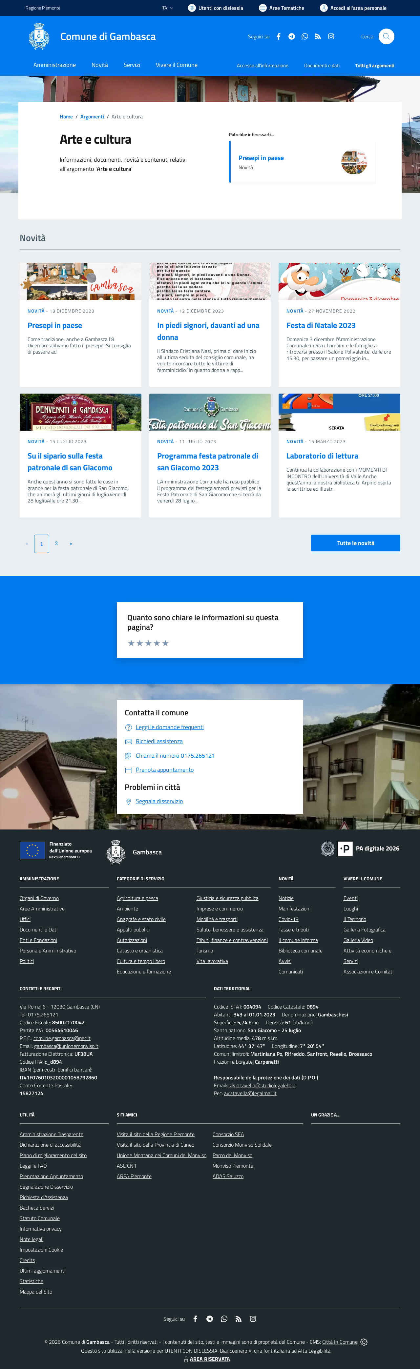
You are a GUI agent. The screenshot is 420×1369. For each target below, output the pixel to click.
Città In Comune (340, 1342)
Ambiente (127, 908)
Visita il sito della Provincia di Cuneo (155, 1145)
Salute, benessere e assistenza (230, 929)
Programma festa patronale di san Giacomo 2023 (207, 461)
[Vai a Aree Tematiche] (281, 8)
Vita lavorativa (212, 961)
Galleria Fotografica (365, 929)
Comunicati (291, 971)
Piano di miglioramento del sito (53, 1155)
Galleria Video (358, 940)
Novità (37, 310)
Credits (27, 1260)
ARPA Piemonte (134, 1176)
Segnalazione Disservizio (46, 1187)
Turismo (205, 950)
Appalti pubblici (133, 929)
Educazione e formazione (144, 971)
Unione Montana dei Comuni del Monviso (161, 1155)
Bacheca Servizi (37, 1208)
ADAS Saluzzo (228, 1176)
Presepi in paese (261, 158)
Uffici (25, 919)
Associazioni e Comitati (368, 971)
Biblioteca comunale (301, 950)
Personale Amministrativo (48, 950)
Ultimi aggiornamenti (42, 1271)
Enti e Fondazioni (38, 940)
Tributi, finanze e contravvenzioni (232, 940)
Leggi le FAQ (33, 1166)
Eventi (351, 898)
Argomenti (92, 116)
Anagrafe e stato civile (141, 919)
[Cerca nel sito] (386, 36)
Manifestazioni (294, 908)
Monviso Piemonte (233, 1166)
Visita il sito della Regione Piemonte (156, 1134)
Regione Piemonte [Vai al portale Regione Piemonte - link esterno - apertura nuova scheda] (43, 7)
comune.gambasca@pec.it (62, 1038)
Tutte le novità (355, 543)
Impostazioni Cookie (41, 1250)
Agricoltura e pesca (137, 898)
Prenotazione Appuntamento (51, 1176)
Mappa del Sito (36, 1292)
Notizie (286, 898)
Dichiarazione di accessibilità (50, 1145)
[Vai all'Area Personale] (353, 8)
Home (66, 116)
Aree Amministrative (42, 908)
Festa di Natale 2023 (321, 325)
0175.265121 (43, 1014)
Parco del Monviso (232, 1155)
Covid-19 (289, 919)
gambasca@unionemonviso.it (66, 1046)
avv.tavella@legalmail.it (250, 1093)
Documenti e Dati (38, 929)
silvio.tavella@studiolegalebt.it (261, 1085)
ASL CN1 (126, 1166)
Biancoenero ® (236, 1351)
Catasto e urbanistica (140, 950)
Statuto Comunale (40, 1218)
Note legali (31, 1239)
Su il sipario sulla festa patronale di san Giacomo (70, 461)
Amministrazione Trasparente (51, 1134)
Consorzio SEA (228, 1134)
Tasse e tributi (294, 929)
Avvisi (285, 961)
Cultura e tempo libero (141, 961)
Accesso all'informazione (262, 65)
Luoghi (351, 908)
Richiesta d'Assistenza (44, 1197)
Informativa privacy (41, 1229)
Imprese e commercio (220, 908)
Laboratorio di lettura (322, 455)
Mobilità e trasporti (217, 919)
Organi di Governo (39, 898)
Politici (27, 961)
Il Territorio (355, 919)
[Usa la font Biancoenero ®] (215, 8)
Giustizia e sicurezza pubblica (228, 898)
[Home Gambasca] (91, 36)
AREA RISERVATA (206, 1359)
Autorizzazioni (132, 940)
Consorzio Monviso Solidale (242, 1145)
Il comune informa (298, 940)
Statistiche (31, 1281)
